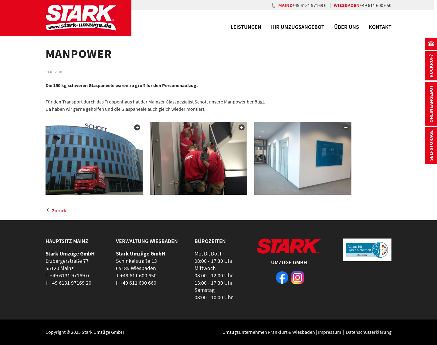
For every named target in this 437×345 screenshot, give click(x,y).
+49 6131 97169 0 (309, 5)
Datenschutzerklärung (368, 332)
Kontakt (380, 26)
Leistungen (246, 26)
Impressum (329, 332)
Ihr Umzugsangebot (297, 26)
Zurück (59, 211)
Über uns (346, 26)
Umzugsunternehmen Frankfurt (254, 332)
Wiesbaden (303, 332)
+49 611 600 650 (375, 5)
